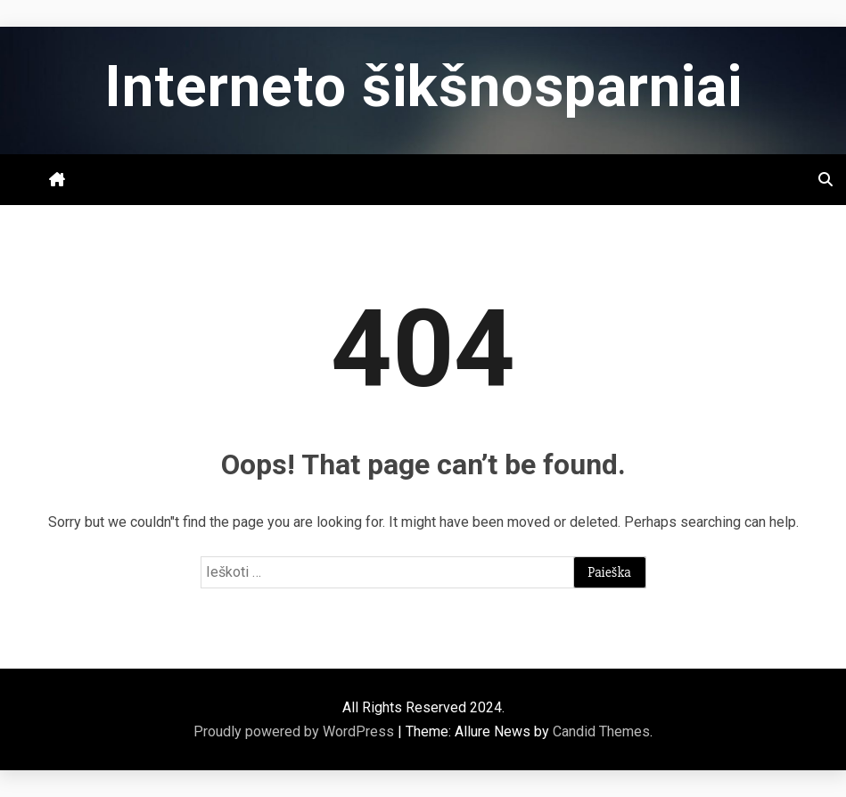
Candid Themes (601, 731)
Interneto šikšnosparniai (423, 86)
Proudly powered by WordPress (295, 731)
